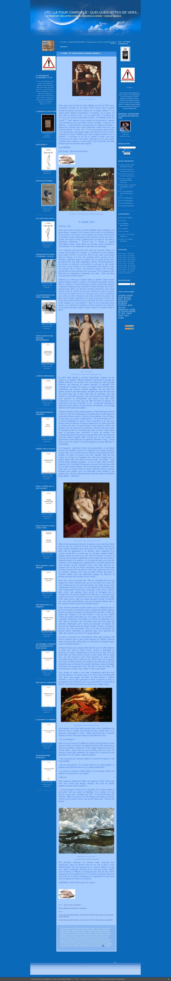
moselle (62, 940)
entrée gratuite (93, 940)
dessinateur (98, 946)
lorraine (122, 305)
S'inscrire (127, 149)
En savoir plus (120, 979)
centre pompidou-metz (72, 942)
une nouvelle (74, 932)
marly (107, 938)
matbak (104, 930)
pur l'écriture (95, 934)
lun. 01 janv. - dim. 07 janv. (127, 269)
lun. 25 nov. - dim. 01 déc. (127, 261)
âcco (61, 944)
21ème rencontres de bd (98, 938)
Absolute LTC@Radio (126, 217)
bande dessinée (85, 938)
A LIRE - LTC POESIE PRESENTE (126, 240)
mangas (80, 936)
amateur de (102, 934)
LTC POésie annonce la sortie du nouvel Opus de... (127, 170)
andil (105, 936)
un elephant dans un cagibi (93, 930)
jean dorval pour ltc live (124, 298)
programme (95, 942)
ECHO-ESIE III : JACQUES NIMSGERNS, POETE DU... (128, 187)
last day (93, 944)
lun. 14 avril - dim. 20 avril (127, 257)
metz (129, 313)
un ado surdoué (86, 934)
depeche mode (126, 309)
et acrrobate (74, 938)
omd (120, 315)
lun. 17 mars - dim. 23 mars (128, 259)
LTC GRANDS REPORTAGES (124, 224)
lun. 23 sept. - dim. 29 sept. (128, 265)
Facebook (106, 946)
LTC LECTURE (124, 231)
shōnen (85, 936)
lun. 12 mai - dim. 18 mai (127, 255)
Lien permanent (85, 928)
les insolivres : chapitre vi (86, 932)
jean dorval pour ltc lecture (101, 932)
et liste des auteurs (105, 942)
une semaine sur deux (70, 944)
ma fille (70, 946)
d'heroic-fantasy (72, 936)
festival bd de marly (82, 940)
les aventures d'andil (98, 936)
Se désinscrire (127, 151)
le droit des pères (101, 944)
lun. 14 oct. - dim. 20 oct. (127, 263)
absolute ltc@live (123, 302)
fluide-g (79, 944)
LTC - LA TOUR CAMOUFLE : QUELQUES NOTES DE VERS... (92, 12)
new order (123, 316)
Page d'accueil (91, 42)
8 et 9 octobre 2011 (71, 940)
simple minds (125, 295)
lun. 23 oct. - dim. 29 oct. (127, 271)
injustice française (84, 946)
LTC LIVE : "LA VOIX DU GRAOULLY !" (127, 235)
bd (79, 938)
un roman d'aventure (75, 934)
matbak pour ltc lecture (78, 930)
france (89, 942)
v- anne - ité (98, 928)
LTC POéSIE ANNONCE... (127, 206)
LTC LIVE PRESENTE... (127, 198)
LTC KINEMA (124, 228)
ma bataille (75, 946)
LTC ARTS (123, 220)
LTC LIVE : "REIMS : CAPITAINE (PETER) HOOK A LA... (126, 180)
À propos (129, 87)
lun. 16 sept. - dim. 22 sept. (128, 267)
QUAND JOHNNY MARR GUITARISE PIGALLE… (127, 165)
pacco (92, 946)
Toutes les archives (125, 273)
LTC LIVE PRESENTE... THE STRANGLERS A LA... (127, 193)
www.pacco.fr (86, 944)
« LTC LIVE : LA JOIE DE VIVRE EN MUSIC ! (73, 42)
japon (89, 936)
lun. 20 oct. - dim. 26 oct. (127, 253)
